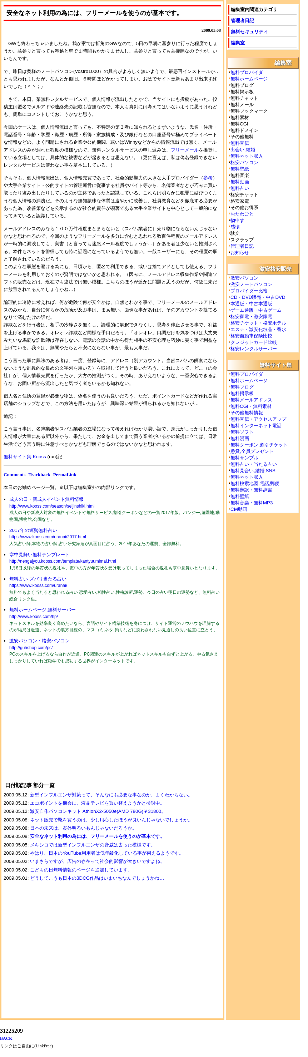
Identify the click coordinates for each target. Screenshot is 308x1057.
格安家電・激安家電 (251, 316)
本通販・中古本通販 (251, 303)
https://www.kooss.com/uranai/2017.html (47, 536)
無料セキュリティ (249, 31)
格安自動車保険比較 (251, 336)
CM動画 (238, 509)
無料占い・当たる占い (253, 464)
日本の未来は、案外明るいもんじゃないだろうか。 (83, 828)
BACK (6, 1038)
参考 (208, 178)
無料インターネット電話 (256, 425)
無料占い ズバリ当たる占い (37, 579)
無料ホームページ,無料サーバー (42, 609)
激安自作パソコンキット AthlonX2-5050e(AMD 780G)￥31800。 (98, 811)
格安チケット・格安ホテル (258, 323)
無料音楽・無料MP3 (251, 502)
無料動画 (239, 181)
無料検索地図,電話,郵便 (254, 483)
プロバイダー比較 (249, 290)
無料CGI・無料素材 (251, 406)
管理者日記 (242, 20)
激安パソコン (244, 278)
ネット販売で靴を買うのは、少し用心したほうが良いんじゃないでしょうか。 (111, 820)
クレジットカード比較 (253, 342)
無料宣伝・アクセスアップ (258, 419)
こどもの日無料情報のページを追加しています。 (81, 870)
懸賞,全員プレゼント (252, 451)
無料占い (239, 188)
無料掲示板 (242, 393)
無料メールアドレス (251, 399)
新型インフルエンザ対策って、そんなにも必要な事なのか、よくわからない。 (111, 794)
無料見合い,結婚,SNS (252, 470)
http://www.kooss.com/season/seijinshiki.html (52, 506)
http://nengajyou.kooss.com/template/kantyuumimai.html (62, 561)
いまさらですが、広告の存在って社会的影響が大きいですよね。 (97, 861)
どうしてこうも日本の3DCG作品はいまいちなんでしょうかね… (97, 878)
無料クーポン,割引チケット (259, 445)
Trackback (39, 474)
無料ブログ (242, 387)
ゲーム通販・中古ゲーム (256, 310)
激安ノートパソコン (251, 284)
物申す (237, 220)
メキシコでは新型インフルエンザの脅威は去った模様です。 (92, 845)
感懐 (235, 226)
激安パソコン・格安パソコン (39, 640)
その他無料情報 (246, 412)
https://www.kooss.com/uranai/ (38, 585)
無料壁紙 (239, 169)
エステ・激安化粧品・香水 (258, 329)
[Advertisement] (57, 725)
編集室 (238, 42)
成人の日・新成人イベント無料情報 (46, 499)
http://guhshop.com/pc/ (31, 647)
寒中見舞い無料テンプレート (39, 554)
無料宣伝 (239, 143)
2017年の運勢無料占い (33, 530)
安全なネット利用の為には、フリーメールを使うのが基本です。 (97, 836)
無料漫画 (239, 438)
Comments (14, 474)
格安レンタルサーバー (253, 348)
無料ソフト (242, 432)
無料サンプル (244, 457)
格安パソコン (244, 162)
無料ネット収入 (246, 156)
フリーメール (185, 150)
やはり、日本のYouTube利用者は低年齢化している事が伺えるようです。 (106, 853)
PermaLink (64, 474)
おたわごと (242, 214)
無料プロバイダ (246, 72)
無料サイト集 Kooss (25, 456)
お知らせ (239, 252)
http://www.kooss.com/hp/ (33, 616)
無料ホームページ (249, 79)
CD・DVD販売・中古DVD (257, 297)
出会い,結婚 (242, 149)
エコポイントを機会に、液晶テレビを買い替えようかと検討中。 (97, 803)
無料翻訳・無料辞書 (251, 490)
